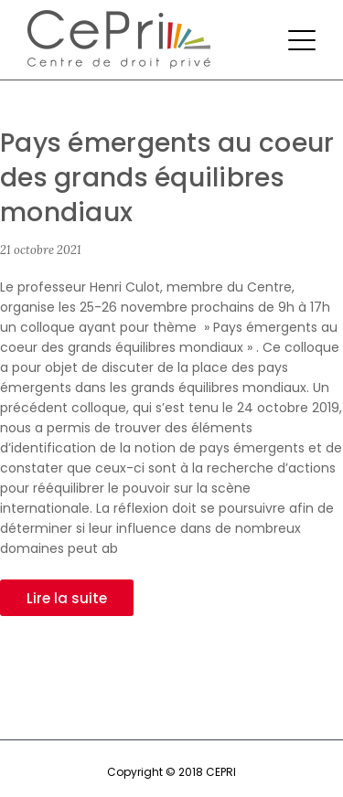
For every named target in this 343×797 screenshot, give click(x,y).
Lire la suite (67, 598)
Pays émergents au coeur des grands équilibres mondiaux (167, 177)
